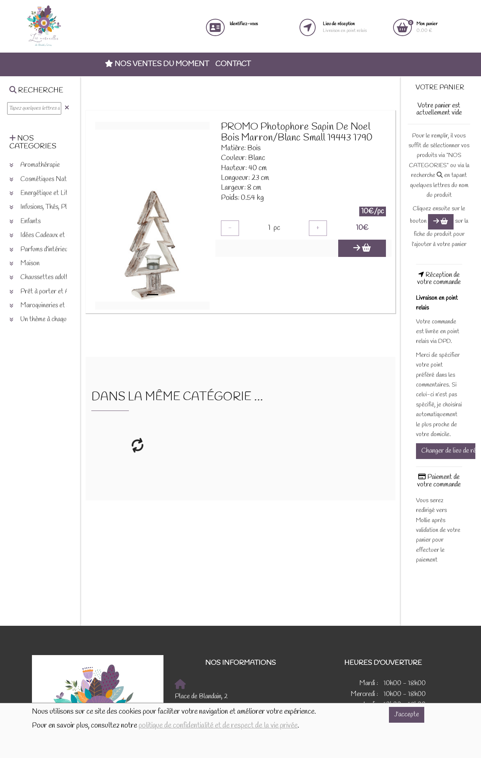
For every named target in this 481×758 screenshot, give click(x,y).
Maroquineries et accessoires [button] (53, 305)
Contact (233, 64)
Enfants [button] (25, 221)
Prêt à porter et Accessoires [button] (53, 291)
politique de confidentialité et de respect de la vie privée (218, 726)
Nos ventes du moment (157, 64)
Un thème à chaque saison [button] (48, 319)
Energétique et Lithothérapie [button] (52, 193)
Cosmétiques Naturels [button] (44, 179)
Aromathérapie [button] (34, 165)
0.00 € (426, 27)
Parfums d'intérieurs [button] (41, 249)
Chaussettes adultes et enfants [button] (55, 277)
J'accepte (406, 714)
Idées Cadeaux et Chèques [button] (49, 235)
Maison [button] (24, 263)
